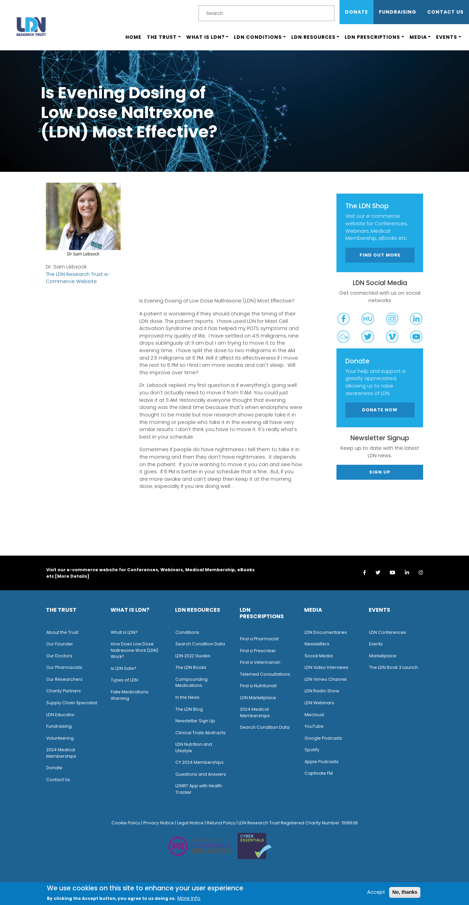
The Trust (162, 37)
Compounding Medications (191, 682)
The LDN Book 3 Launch (393, 667)
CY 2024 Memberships (199, 762)
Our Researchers (64, 679)
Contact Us (445, 12)
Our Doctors (59, 656)
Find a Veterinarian (260, 662)
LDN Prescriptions (372, 37)
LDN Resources (313, 37)
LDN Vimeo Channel (326, 679)
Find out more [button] (380, 255)
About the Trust (62, 632)
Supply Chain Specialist (71, 703)
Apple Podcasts (321, 761)
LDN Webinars (319, 703)
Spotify (312, 750)
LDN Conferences (387, 632)
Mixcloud (314, 715)
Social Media (319, 656)
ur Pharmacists (66, 667)
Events (446, 37)
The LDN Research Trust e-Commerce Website (78, 278)
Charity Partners (63, 691)
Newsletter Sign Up (195, 721)
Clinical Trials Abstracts (200, 733)
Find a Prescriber (258, 651)
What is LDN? (205, 37)
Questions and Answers (200, 774)
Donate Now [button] (380, 410)
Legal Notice (190, 823)
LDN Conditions (258, 37)
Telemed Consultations (265, 674)
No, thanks (404, 892)
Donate (356, 12)
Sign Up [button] (379, 472)
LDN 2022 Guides (192, 656)
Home (133, 37)
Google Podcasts (323, 738)
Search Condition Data (200, 644)
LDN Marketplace (258, 698)
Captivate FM (319, 773)
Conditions (187, 632)
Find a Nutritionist (258, 686)
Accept (376, 892)
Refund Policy (221, 823)
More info (189, 898)
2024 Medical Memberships (61, 753)
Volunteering (60, 738)
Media (418, 37)
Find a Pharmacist (259, 639)
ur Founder (61, 644)
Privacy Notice (158, 823)
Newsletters (317, 644)
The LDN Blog (189, 709)
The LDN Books (190, 667)
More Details (72, 576)
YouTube (314, 726)
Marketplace (382, 656)
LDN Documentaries (326, 632)
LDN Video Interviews (326, 667)
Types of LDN (124, 680)
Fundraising (397, 12)
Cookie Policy (125, 823)
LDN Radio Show (322, 691)
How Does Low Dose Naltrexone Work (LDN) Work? (134, 650)
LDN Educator (60, 715)
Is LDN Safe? (123, 668)
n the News (187, 697)
